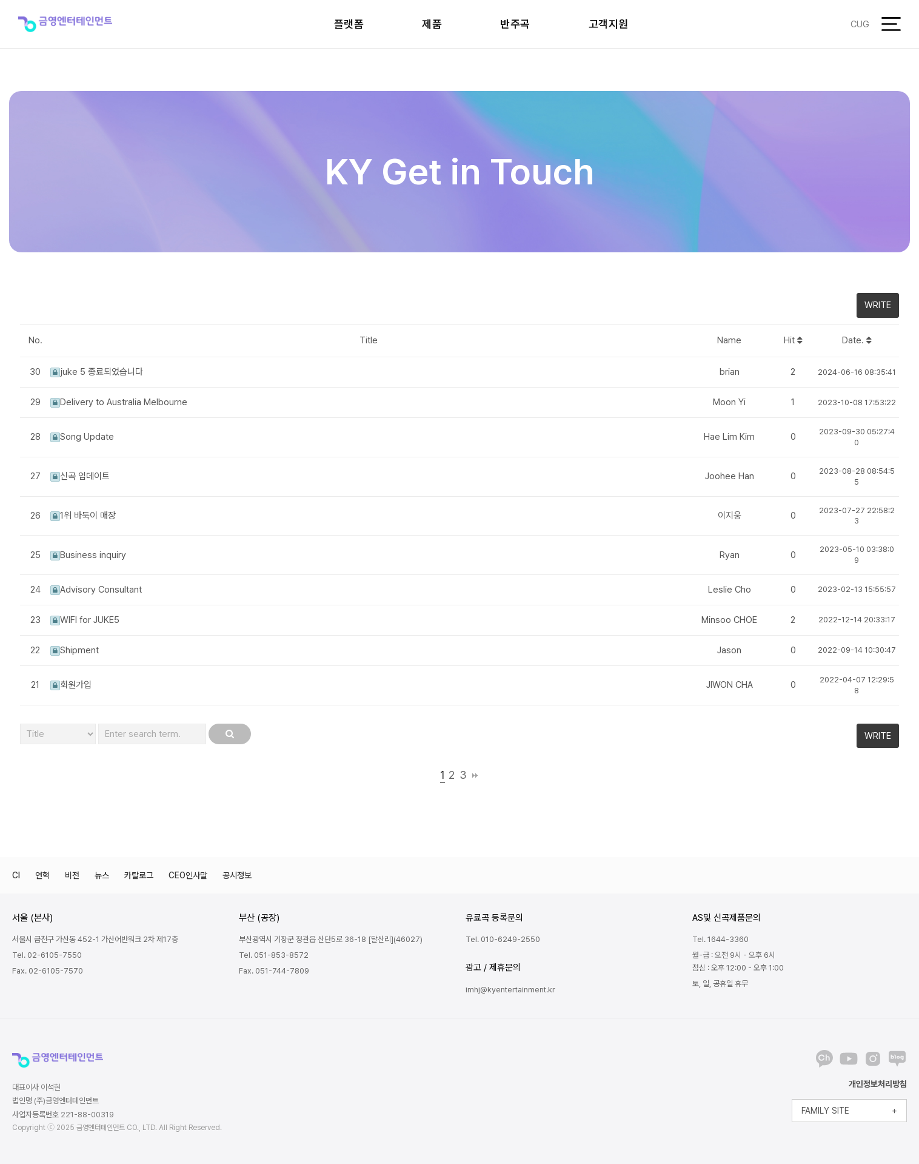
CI (16, 875)
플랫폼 (349, 24)
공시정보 (237, 875)
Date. (857, 340)
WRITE (877, 305)
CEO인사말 (188, 875)
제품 (432, 24)
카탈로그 (138, 875)
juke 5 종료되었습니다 (96, 371)
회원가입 (71, 684)
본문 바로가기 (0, 0)
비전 (72, 875)
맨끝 (475, 775)
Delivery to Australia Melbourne (118, 402)
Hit (793, 340)
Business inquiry (88, 555)
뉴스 (102, 875)
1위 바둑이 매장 (83, 515)
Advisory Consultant (96, 589)
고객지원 (609, 24)
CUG (859, 24)
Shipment (74, 650)
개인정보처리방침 (878, 1084)
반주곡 (515, 24)
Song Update (82, 436)
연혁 (42, 875)
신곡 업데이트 (80, 476)
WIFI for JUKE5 (84, 619)
